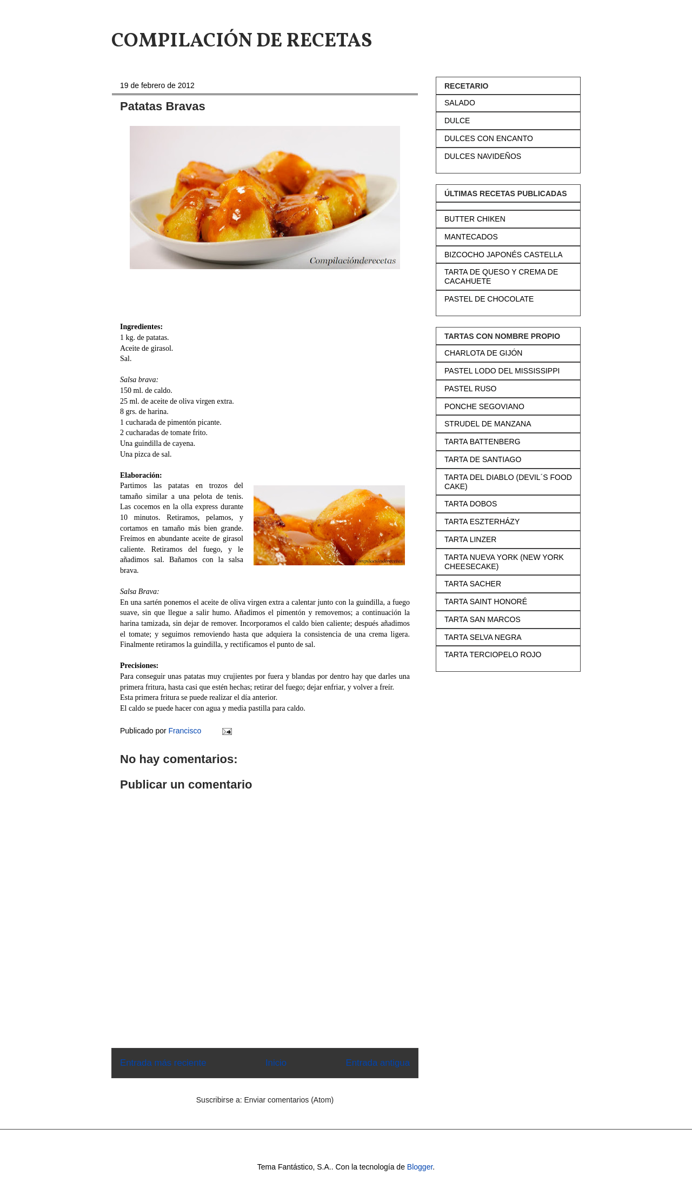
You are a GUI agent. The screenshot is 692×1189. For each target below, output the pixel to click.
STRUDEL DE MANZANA (487, 423)
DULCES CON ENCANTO (488, 138)
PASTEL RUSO (470, 388)
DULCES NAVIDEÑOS (482, 156)
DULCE (457, 120)
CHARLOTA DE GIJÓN (483, 353)
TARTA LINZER (470, 539)
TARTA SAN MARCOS (482, 619)
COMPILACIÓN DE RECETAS (241, 41)
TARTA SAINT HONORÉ (485, 601)
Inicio (276, 1063)
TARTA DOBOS (470, 503)
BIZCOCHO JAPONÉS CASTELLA (503, 254)
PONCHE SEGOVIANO (484, 406)
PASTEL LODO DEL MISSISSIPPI (502, 370)
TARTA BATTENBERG (482, 441)
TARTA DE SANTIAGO (482, 459)
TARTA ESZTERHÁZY (482, 521)
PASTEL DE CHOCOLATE (489, 299)
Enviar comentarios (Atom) (289, 1100)
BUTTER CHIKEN (474, 219)
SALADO (459, 102)
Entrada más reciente (163, 1063)
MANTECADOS (471, 236)
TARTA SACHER (472, 583)
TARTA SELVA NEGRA (483, 637)
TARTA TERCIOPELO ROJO (492, 654)
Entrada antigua (378, 1063)
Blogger (419, 1167)
